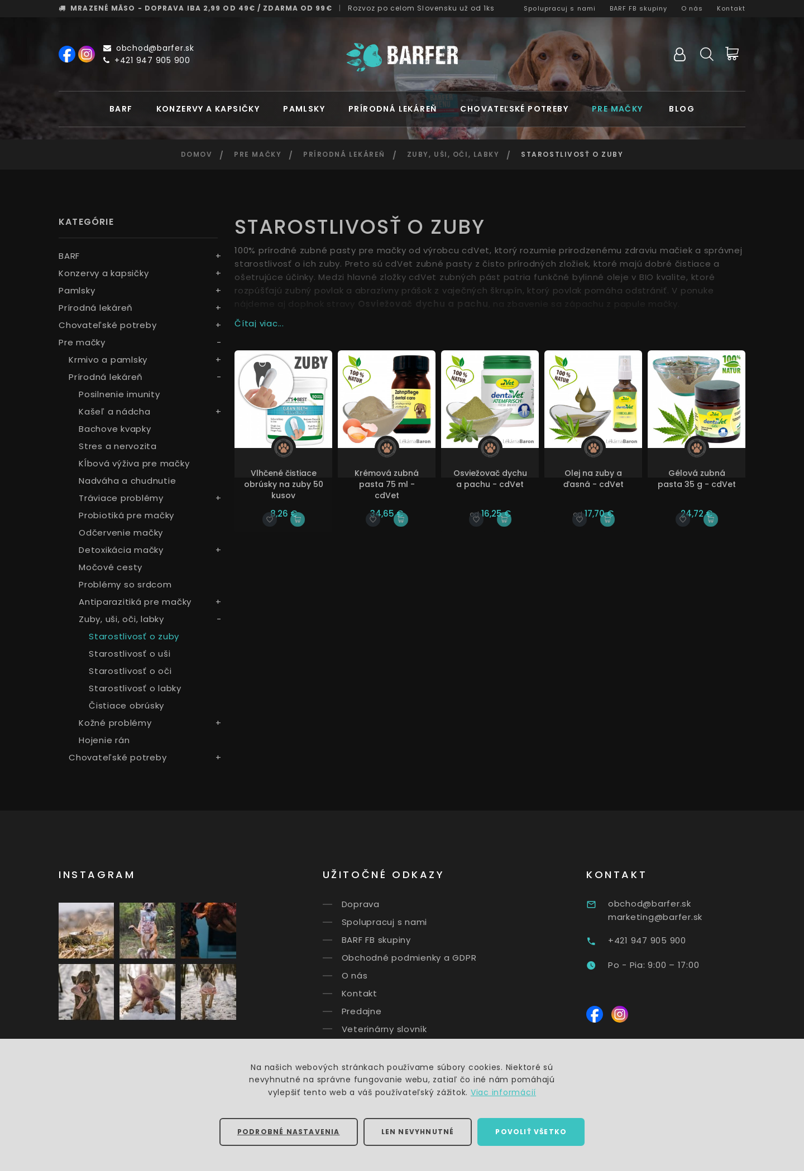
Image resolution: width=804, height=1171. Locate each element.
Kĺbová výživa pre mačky (134, 463)
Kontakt (731, 8)
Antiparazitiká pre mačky (135, 602)
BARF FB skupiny (639, 8)
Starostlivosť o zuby (134, 636)
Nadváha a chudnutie (127, 480)
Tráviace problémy (121, 498)
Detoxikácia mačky (121, 550)
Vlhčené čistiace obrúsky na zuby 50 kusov (283, 484)
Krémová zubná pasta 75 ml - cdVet (387, 484)
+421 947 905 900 (146, 60)
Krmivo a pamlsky (108, 359)
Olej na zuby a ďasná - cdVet (593, 479)
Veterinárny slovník (400, 1028)
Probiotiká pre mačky (126, 515)
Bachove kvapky (115, 429)
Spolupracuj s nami (560, 8)
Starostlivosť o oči (130, 671)
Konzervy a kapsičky (208, 108)
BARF (121, 108)
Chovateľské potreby (514, 108)
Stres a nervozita (118, 446)
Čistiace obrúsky (126, 705)
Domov (197, 154)
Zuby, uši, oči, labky (453, 154)
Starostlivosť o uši (129, 653)
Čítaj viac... (259, 323)
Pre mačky (617, 108)
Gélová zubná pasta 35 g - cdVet (697, 479)
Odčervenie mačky (121, 532)
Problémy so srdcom (125, 584)
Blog (682, 108)
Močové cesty (110, 567)
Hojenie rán (104, 740)
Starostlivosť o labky (135, 688)
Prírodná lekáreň (392, 108)
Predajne (378, 1011)
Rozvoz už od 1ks (421, 8)
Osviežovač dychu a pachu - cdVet (490, 479)
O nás (692, 8)
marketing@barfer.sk (677, 917)
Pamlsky (304, 108)
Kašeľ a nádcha (115, 411)
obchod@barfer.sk (148, 48)
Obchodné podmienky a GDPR (425, 957)
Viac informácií (503, 1092)
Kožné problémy (115, 723)
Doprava (377, 904)
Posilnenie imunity (119, 394)
